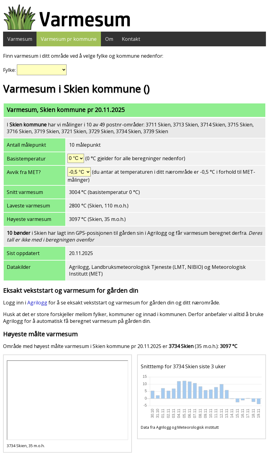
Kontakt (131, 39)
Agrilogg (37, 302)
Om (109, 39)
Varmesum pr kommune (69, 39)
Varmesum (19, 39)
